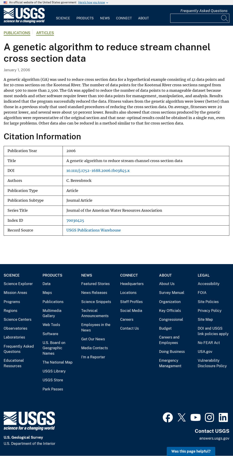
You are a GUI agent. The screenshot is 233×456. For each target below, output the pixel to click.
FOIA (202, 292)
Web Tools (51, 325)
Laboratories (14, 337)
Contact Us (129, 328)
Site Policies (208, 302)
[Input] (199, 18)
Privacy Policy (210, 310)
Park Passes (53, 389)
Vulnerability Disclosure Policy (212, 363)
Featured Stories (95, 284)
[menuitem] (63, 15)
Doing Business (172, 351)
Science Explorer (18, 284)
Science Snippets (96, 302)
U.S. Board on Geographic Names (54, 348)
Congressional (171, 319)
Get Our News (93, 339)
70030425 (75, 220)
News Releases (94, 292)
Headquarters (132, 284)
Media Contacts (94, 348)
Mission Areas (15, 292)
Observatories (15, 328)
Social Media (131, 310)
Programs (12, 302)
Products (85, 18)
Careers (126, 319)
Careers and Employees (169, 340)
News (105, 18)
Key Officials (170, 310)
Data (47, 284)
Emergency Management (170, 363)
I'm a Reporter (93, 357)
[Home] (24, 22)
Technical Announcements (95, 313)
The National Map (58, 362)
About (143, 18)
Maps (47, 292)
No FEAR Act (209, 343)
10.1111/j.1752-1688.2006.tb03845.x (98, 170)
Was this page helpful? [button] (191, 451)
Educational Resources (14, 363)
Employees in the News (95, 327)
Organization (170, 302)
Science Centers (17, 319)
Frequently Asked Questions (204, 11)
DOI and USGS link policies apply (213, 331)
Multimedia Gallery (52, 313)
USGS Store (53, 380)
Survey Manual (171, 292)
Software (50, 334)
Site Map (205, 319)
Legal (204, 275)
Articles (45, 33)
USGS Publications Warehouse (93, 230)
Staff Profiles (131, 302)
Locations (128, 292)
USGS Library (54, 371)
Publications (17, 33)
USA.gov (205, 351)
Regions (10, 310)
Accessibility (209, 284)
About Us (167, 284)
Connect (124, 18)
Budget (165, 328)
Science (63, 18)
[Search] (224, 18)
